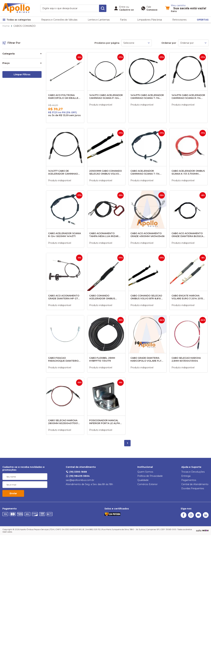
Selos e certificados (116, 508)
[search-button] (102, 8)
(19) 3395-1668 (76, 471)
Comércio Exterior (147, 484)
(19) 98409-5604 (78, 476)
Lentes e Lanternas (99, 19)
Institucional (145, 467)
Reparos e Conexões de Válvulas (59, 19)
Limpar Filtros (22, 74)
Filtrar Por (11, 42)
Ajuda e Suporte (191, 467)
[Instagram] (191, 517)
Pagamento (9, 508)
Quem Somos (145, 471)
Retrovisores (179, 19)
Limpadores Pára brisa (149, 19)
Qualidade (143, 480)
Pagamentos (188, 480)
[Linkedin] (206, 517)
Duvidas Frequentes (192, 488)
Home (6, 26)
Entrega (185, 476)
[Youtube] (198, 517)
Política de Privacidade (150, 476)
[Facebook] (183, 517)
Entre (122, 6)
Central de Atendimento (81, 467)
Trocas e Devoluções (193, 471)
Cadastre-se (126, 9)
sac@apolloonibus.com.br (80, 480)
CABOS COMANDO (24, 26)
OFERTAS (203, 19)
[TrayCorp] (205, 530)
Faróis (123, 19)
